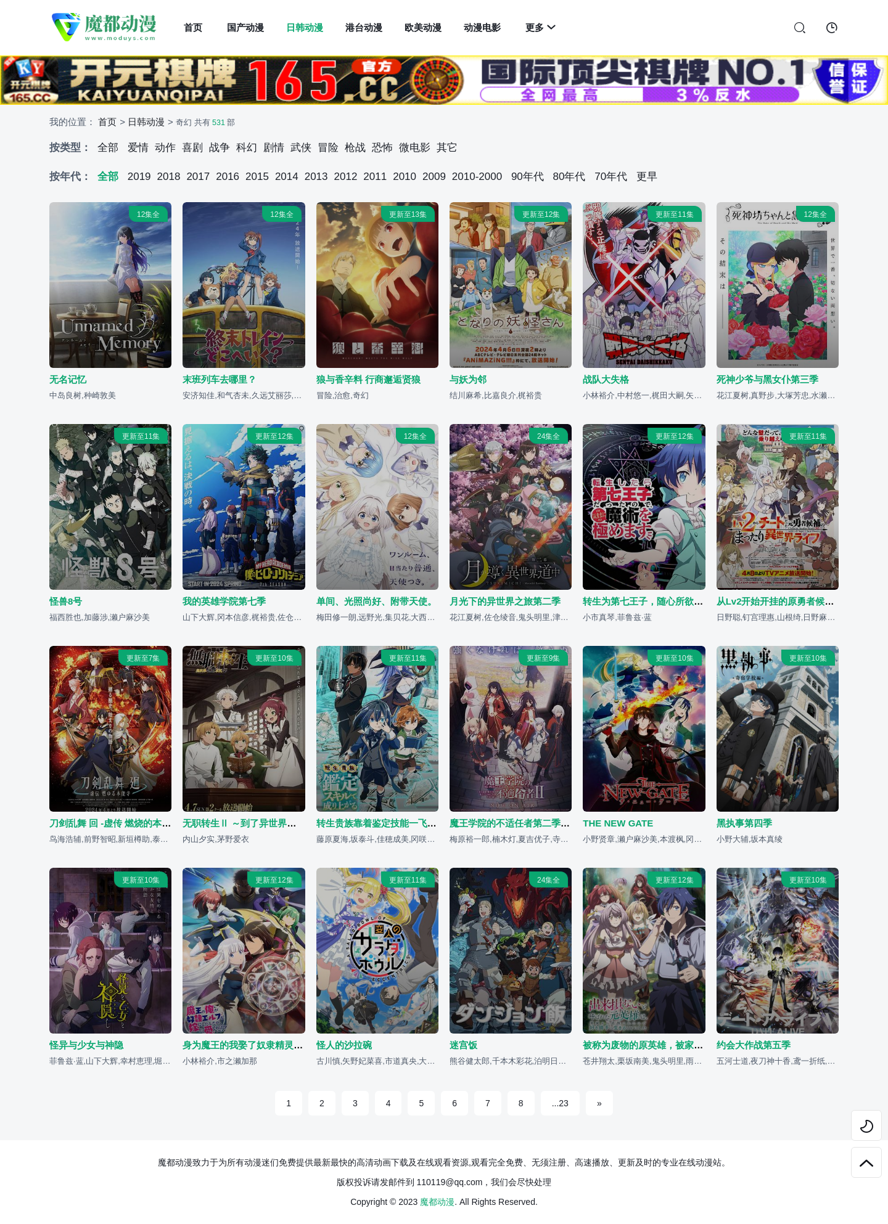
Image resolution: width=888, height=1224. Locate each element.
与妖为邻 (468, 379)
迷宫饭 (463, 1045)
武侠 (300, 147)
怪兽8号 (65, 602)
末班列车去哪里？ (220, 379)
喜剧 (192, 147)
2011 (375, 176)
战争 (219, 147)
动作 (165, 147)
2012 (346, 176)
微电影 (414, 147)
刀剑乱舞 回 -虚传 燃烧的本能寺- (116, 823)
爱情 (138, 147)
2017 (198, 176)
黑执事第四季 (744, 823)
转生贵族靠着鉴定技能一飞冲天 (381, 823)
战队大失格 (606, 379)
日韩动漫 (304, 27)
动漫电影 (482, 27)
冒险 (328, 147)
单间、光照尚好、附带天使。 (376, 602)
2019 (139, 176)
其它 (447, 147)
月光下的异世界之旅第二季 (505, 602)
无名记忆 (67, 379)
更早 (646, 176)
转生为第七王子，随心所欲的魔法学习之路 (670, 602)
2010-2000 (477, 176)
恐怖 (382, 147)
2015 (257, 176)
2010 (404, 176)
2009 (434, 176)
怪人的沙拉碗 (344, 1045)
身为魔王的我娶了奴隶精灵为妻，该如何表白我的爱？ (294, 1045)
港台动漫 (363, 27)
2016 (227, 176)
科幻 (246, 147)
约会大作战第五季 (754, 1045)
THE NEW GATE (618, 823)
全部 (107, 147)
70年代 (610, 176)
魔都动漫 (437, 1202)
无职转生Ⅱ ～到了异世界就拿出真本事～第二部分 (285, 823)
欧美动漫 (423, 27)
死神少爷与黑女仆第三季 (767, 379)
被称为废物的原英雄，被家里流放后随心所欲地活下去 (694, 1045)
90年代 (527, 176)
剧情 (273, 147)
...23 (560, 1103)
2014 (286, 176)
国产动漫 (245, 27)
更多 (540, 27)
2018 (169, 176)
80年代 (569, 176)
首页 (193, 27)
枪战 (355, 147)
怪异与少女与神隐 (86, 1045)
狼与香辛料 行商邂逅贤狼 (368, 379)
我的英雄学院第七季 (224, 602)
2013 (316, 176)
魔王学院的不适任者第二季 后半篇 (520, 823)
